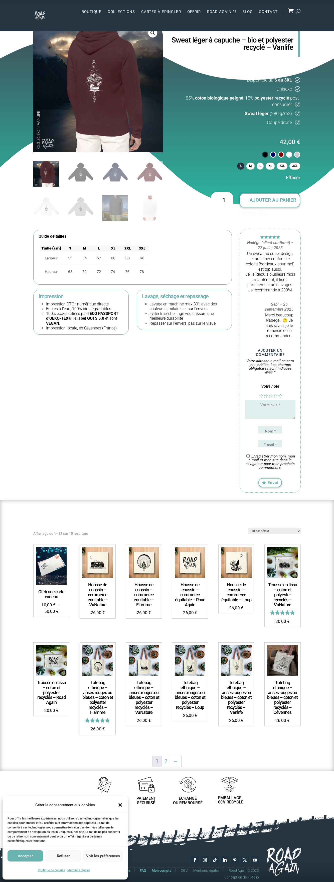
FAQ (143, 868)
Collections (121, 11)
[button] (120, 804)
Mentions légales (78, 870)
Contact (268, 11)
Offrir (194, 11)
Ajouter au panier (273, 200)
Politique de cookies (51, 870)
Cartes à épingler (161, 11)
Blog (247, 11)
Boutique (91, 11)
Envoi (272, 480)
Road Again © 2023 (244, 868)
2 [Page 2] (165, 759)
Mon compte (162, 868)
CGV (184, 868)
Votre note (270, 386)
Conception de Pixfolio (241, 875)
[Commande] (274, 529)
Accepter (25, 856)
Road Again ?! (221, 11)
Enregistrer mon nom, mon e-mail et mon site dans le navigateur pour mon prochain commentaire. (270, 462)
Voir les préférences (103, 856)
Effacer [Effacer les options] (293, 177)
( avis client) (285, 213)
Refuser (63, 856)
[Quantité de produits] (222, 200)
